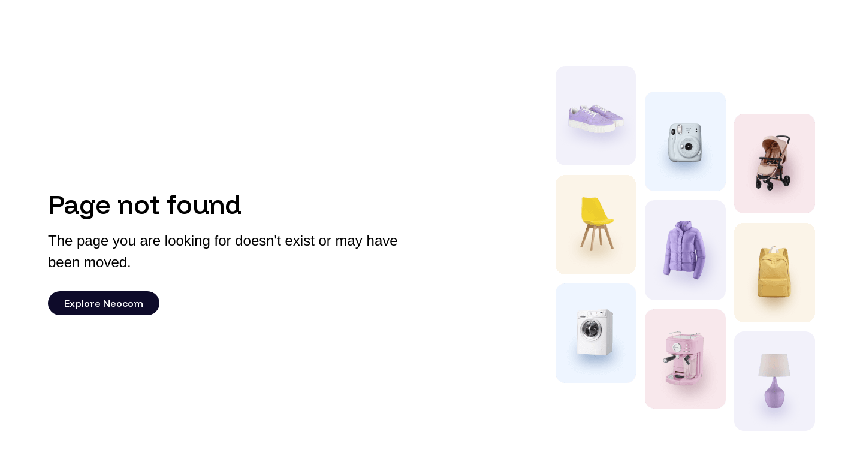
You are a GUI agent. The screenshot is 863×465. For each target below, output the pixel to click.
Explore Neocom (103, 303)
